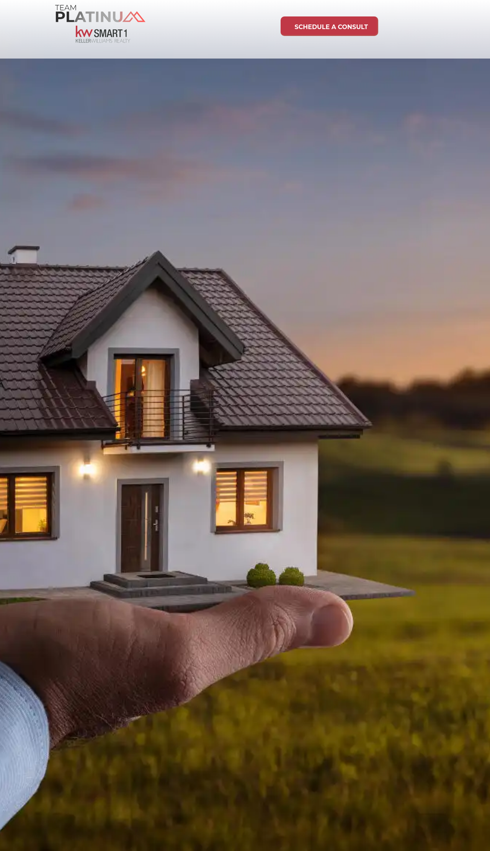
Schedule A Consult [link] (328, 27)
